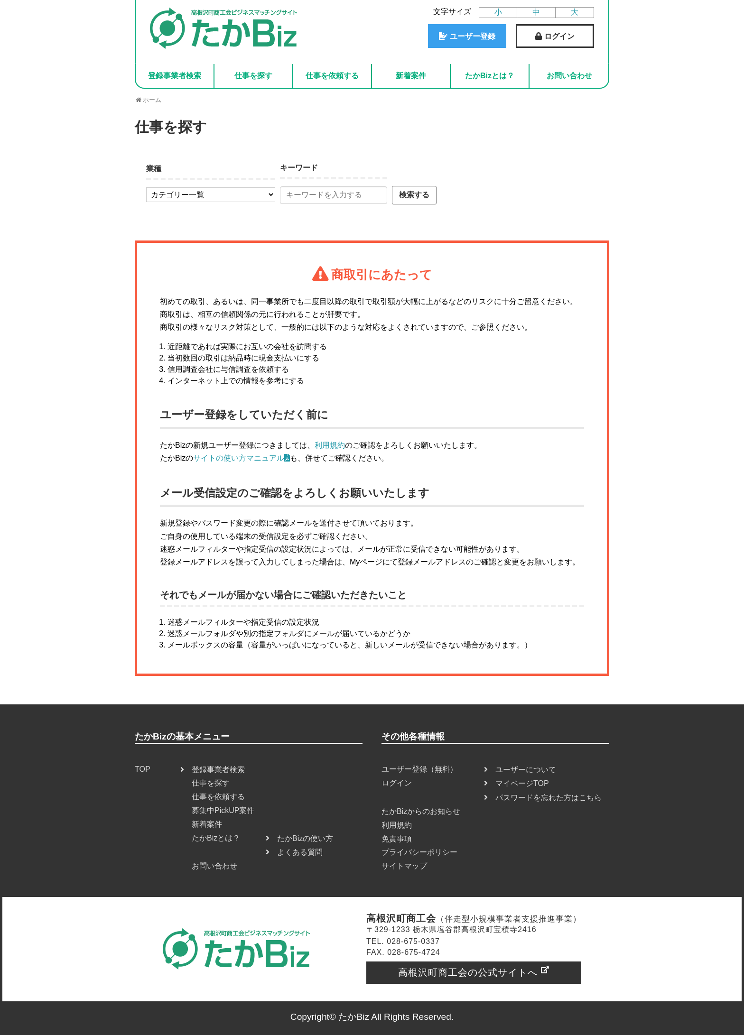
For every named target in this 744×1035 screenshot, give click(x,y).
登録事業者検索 (174, 76)
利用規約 (330, 445)
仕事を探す (253, 76)
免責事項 (396, 839)
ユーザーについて (525, 770)
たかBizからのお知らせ (420, 811)
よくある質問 (300, 852)
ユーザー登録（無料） (419, 769)
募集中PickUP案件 (223, 810)
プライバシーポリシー (419, 852)
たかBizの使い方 (305, 838)
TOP (142, 769)
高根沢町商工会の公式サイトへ (468, 972)
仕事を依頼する (332, 76)
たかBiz (353, 1017)
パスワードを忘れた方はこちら (548, 798)
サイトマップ (404, 866)
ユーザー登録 (472, 36)
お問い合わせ (569, 76)
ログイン (559, 36)
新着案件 (411, 76)
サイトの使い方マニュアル (241, 458)
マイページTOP (522, 783)
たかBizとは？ (489, 76)
